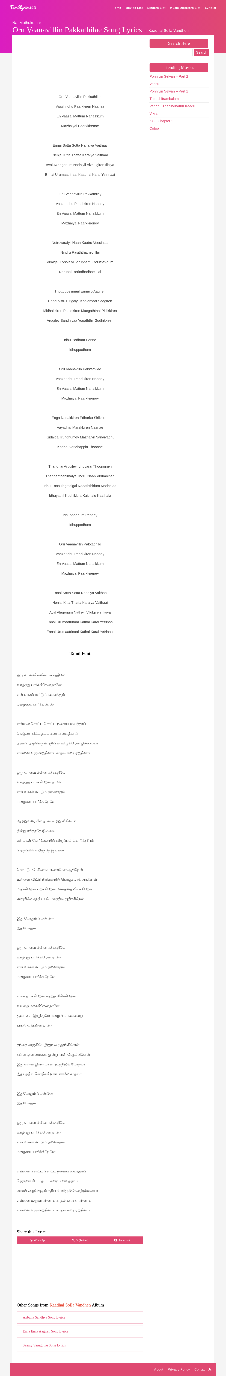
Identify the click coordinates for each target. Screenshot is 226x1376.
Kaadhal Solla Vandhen (168, 30)
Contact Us (203, 1369)
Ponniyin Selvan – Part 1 (169, 91)
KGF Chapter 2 (161, 121)
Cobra (154, 128)
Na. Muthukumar (26, 23)
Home (117, 7)
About (158, 1369)
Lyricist (210, 7)
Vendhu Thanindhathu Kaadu (172, 106)
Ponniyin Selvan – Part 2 (169, 76)
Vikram (155, 113)
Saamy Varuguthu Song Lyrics (44, 1345)
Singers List (156, 7)
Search (201, 52)
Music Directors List (185, 7)
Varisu (154, 84)
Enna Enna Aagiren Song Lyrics (45, 1331)
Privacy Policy (179, 1369)
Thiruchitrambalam (164, 99)
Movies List (134, 7)
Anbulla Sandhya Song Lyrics (44, 1317)
